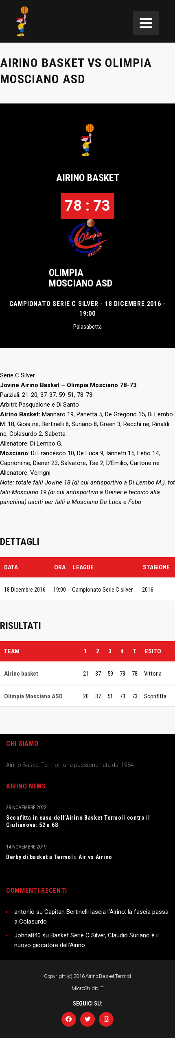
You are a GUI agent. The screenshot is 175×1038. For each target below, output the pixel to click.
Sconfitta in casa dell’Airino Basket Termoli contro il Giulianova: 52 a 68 (78, 821)
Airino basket (87, 177)
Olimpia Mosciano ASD (80, 278)
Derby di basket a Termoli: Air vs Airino (59, 857)
